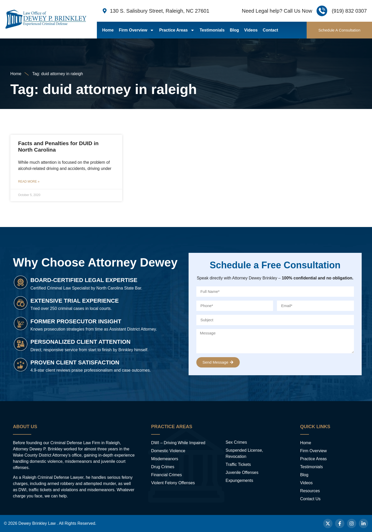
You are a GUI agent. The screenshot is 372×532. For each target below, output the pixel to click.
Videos (251, 30)
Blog (234, 30)
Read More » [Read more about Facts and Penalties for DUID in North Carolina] (29, 181)
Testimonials (212, 30)
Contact (270, 30)
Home (107, 30)
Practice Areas (177, 30)
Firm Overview (136, 30)
